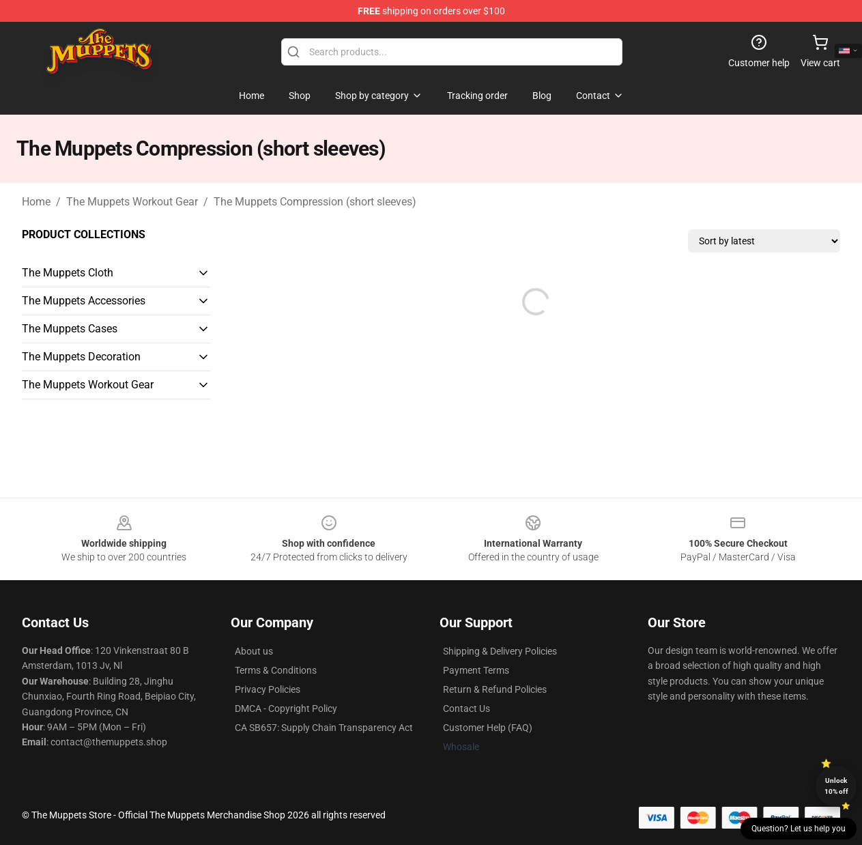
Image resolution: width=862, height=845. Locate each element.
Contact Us (466, 708)
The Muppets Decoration (81, 356)
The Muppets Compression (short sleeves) (315, 201)
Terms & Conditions (276, 670)
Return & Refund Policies (495, 689)
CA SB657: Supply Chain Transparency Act (324, 727)
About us (254, 651)
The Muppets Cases (69, 328)
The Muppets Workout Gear (132, 201)
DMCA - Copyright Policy (286, 708)
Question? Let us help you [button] (798, 828)
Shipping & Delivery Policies (500, 651)
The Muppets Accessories (83, 300)
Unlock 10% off (836, 786)
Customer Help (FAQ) (487, 727)
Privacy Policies (267, 689)
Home (36, 201)
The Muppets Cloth (67, 272)
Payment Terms (476, 670)
